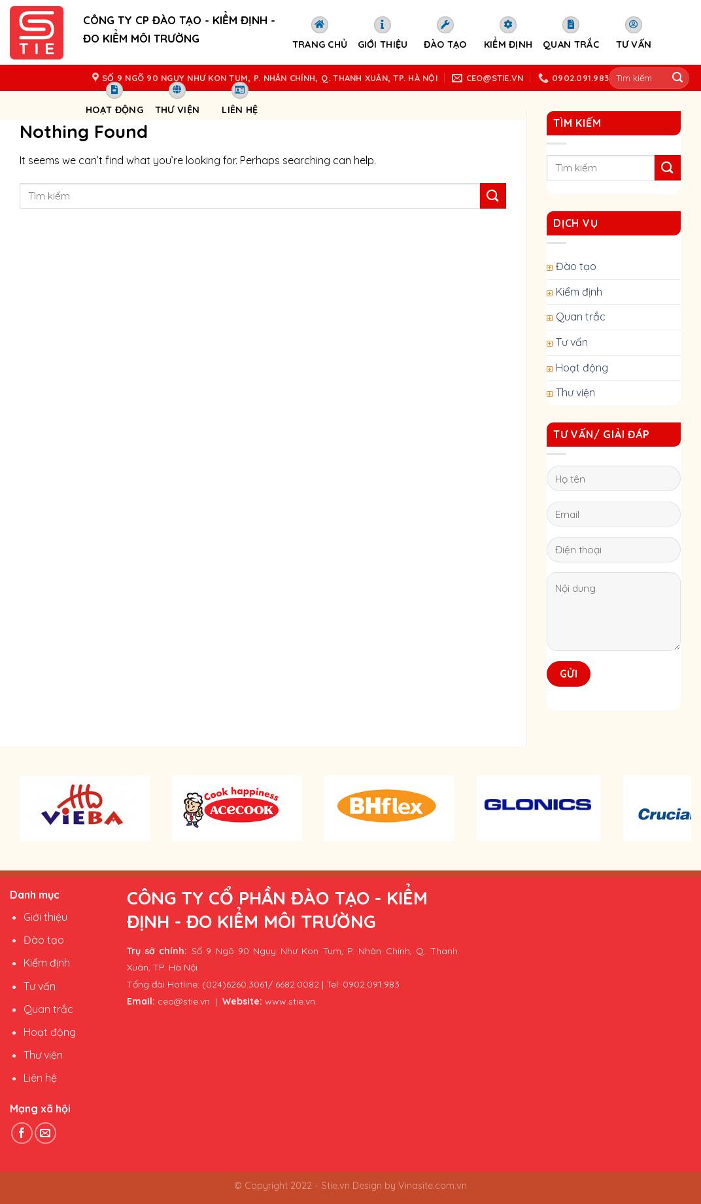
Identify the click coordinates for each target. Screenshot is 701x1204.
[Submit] (493, 196)
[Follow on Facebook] (22, 1133)
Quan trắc (571, 33)
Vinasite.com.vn (431, 1186)
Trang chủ (320, 33)
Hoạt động (114, 99)
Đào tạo (445, 33)
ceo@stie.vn (184, 1001)
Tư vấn (634, 33)
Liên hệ (240, 99)
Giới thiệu (383, 33)
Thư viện (177, 99)
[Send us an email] (45, 1133)
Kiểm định (508, 33)
